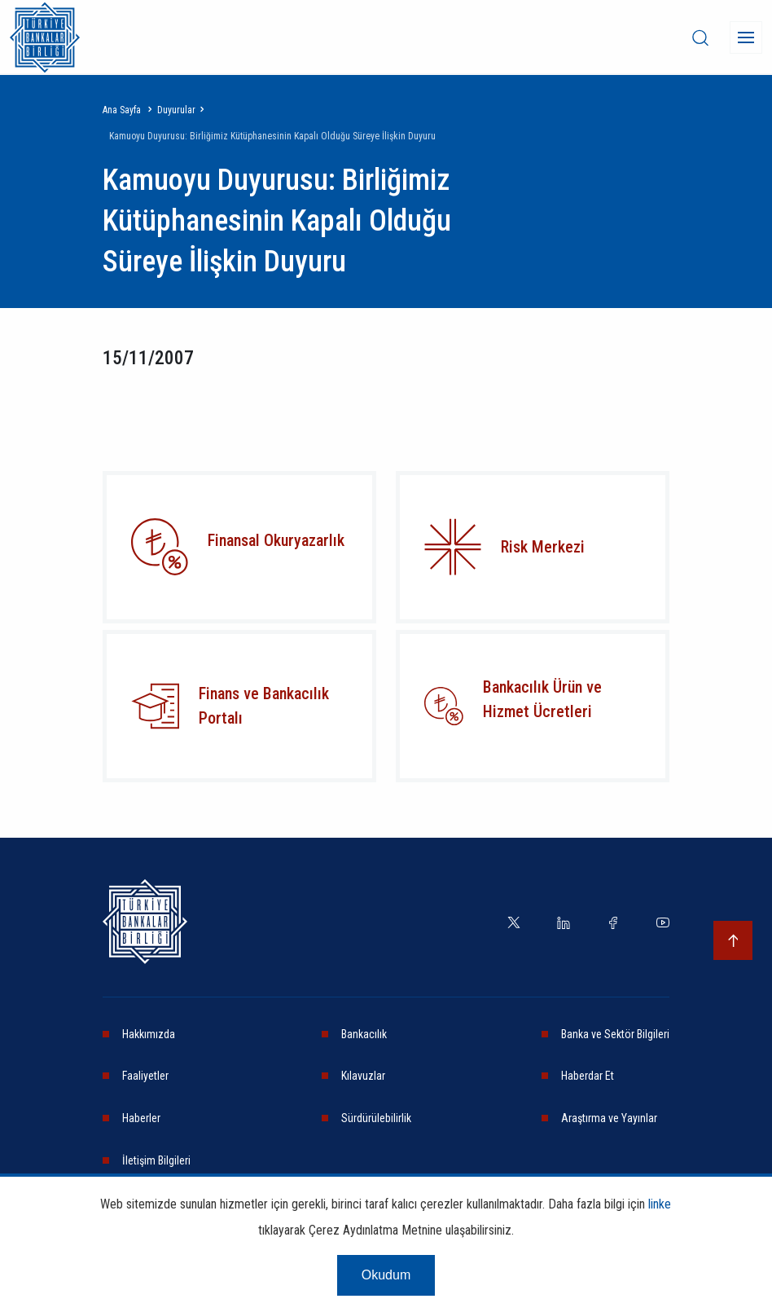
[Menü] (746, 37)
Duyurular (176, 110)
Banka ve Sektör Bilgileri (615, 1034)
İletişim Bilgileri (156, 1160)
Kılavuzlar (363, 1075)
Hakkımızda (148, 1034)
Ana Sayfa (122, 110)
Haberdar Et (587, 1075)
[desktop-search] (700, 37)
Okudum (386, 1275)
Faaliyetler (145, 1075)
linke (659, 1204)
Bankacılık (364, 1034)
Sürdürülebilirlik (376, 1118)
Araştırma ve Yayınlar (609, 1118)
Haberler (141, 1118)
